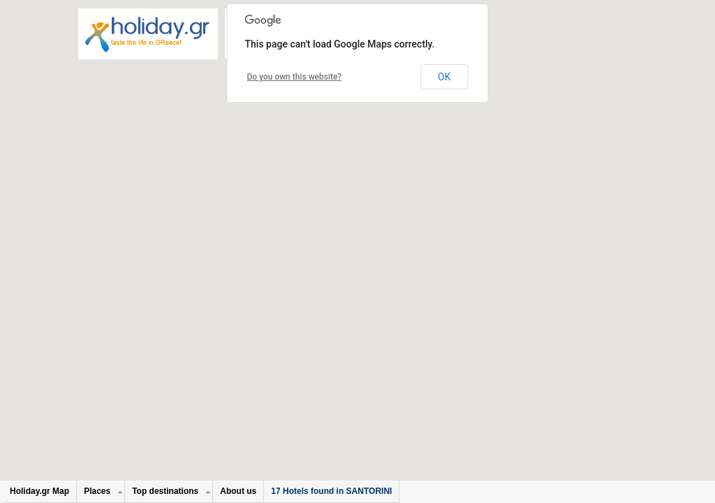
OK (444, 76)
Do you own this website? (294, 77)
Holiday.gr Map (39, 491)
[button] (364, 188)
